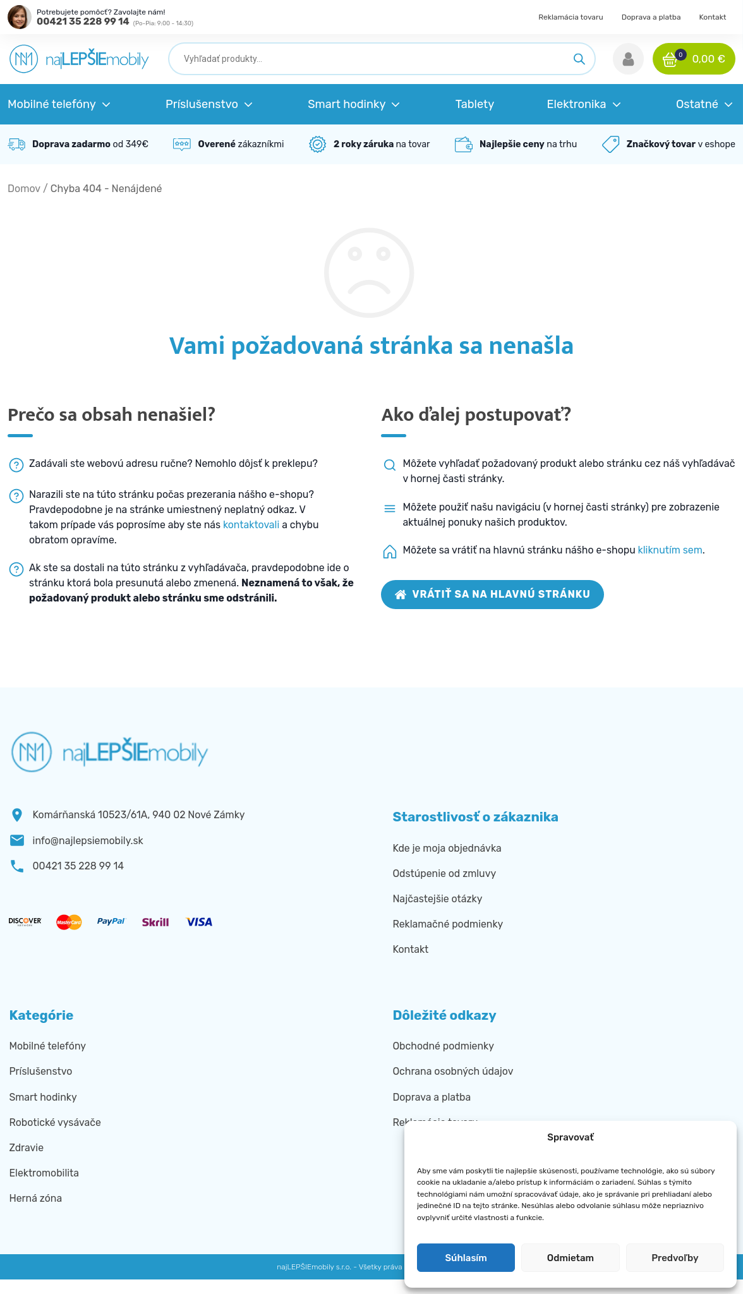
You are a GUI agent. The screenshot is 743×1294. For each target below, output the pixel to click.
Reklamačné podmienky (447, 924)
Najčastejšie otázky (437, 899)
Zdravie (26, 1148)
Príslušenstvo (40, 1071)
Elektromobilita (44, 1173)
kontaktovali (251, 525)
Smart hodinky (42, 1097)
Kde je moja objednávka (446, 848)
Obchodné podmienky (443, 1046)
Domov (24, 189)
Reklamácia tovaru (570, 17)
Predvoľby (674, 1258)
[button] (628, 59)
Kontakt (712, 17)
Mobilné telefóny (47, 1046)
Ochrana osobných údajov (452, 1071)
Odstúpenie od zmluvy (444, 874)
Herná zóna (35, 1198)
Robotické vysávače (54, 1122)
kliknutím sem (670, 550)
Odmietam (570, 1258)
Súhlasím (465, 1258)
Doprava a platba (651, 17)
